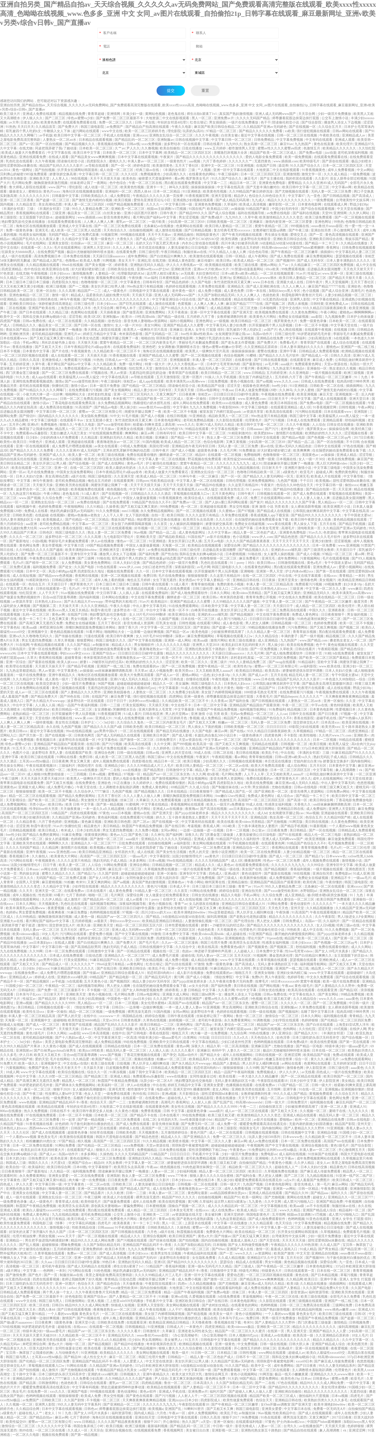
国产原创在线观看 (336, 161)
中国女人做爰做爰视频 (140, 498)
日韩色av (90, 1409)
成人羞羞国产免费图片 (313, 1180)
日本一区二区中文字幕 (211, 705)
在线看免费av (74, 891)
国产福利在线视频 (306, 213)
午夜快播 (136, 278)
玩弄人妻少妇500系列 (264, 1137)
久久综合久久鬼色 (131, 722)
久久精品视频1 (95, 321)
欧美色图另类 (358, 1344)
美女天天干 (127, 260)
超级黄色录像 (207, 450)
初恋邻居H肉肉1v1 (161, 973)
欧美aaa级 (30, 627)
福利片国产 (218, 1391)
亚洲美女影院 (59, 243)
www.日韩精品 (254, 373)
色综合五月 (37, 584)
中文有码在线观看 (319, 139)
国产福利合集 (239, 701)
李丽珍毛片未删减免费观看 (353, 334)
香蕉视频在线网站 (111, 144)
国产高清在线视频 (214, 809)
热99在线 (139, 1093)
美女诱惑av (187, 580)
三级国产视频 (123, 1029)
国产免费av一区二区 (188, 502)
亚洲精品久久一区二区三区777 (94, 843)
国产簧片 (256, 502)
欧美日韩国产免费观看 (334, 899)
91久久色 (23, 377)
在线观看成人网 (336, 204)
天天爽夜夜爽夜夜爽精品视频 (347, 696)
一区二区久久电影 (26, 1435)
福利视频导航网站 (253, 709)
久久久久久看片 (183, 1050)
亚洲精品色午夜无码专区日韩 (194, 446)
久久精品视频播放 (320, 908)
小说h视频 (39, 541)
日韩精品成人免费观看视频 (319, 351)
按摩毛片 (262, 981)
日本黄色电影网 (310, 204)
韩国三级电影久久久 (70, 532)
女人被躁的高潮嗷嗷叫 (187, 524)
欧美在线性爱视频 (324, 1042)
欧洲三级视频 (56, 286)
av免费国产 (115, 127)
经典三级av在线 (148, 170)
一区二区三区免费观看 (124, 1119)
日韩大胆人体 (299, 1344)
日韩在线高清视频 (361, 1167)
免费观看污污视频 (78, 360)
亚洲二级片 (219, 662)
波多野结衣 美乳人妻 (48, 752)
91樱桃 (251, 355)
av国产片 (270, 329)
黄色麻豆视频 (91, 822)
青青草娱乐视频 (305, 632)
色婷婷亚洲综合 (89, 938)
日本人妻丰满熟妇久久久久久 (348, 260)
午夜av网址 (366, 407)
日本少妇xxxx (60, 273)
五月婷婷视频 (82, 921)
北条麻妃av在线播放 (159, 226)
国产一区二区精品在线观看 (301, 1076)
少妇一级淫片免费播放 (334, 114)
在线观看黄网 (124, 481)
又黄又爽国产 (166, 394)
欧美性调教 (230, 239)
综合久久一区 (97, 1072)
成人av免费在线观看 (263, 1141)
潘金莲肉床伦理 (281, 955)
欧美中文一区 (10, 316)
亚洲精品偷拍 (183, 234)
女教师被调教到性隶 (232, 316)
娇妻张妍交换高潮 (63, 174)
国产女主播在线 (272, 178)
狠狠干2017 (231, 1417)
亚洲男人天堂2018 (97, 247)
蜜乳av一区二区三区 (131, 222)
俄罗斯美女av (316, 429)
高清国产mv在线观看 (184, 1003)
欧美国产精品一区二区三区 (112, 1059)
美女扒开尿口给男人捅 (108, 286)
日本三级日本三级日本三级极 (28, 282)
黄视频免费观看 (321, 1093)
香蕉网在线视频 (87, 575)
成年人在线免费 (145, 1201)
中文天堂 (303, 1253)
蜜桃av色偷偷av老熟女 (84, 515)
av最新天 (101, 921)
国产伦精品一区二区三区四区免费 (129, 938)
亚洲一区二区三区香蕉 (17, 200)
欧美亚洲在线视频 (356, 722)
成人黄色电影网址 (192, 532)
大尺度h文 (59, 1163)
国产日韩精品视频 (337, 196)
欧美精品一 (140, 1068)
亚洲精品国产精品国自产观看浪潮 (255, 705)
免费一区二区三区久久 (116, 122)
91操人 (210, 377)
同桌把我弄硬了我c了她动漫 (56, 148)
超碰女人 (319, 1197)
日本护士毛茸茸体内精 (223, 364)
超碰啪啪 (60, 1020)
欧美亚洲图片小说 (337, 506)
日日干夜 (50, 865)
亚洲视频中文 (38, 632)
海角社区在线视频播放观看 (83, 191)
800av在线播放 (11, 1111)
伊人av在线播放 (103, 541)
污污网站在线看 (21, 860)
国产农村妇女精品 (216, 1305)
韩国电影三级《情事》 (50, 1223)
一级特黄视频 (43, 722)
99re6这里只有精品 (111, 964)
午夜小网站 (329, 312)
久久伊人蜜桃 (304, 390)
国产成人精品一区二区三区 (156, 239)
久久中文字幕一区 (356, 1340)
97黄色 (104, 813)
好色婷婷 (62, 1124)
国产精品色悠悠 (286, 537)
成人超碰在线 (236, 934)
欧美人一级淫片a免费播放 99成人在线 (234, 804)
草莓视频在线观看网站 (346, 493)
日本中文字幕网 (151, 152)
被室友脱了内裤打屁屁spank (221, 411)
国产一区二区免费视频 (179, 666)
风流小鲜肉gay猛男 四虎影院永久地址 (76, 571)
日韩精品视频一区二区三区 (72, 580)
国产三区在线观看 (104, 1128)
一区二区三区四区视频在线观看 (25, 355)
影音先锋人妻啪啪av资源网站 (146, 321)
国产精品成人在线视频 (274, 511)
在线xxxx (330, 575)
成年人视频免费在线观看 (111, 761)
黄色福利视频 (108, 817)
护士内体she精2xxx (299, 571)
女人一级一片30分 (129, 325)
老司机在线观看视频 (34, 386)
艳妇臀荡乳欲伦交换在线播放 (23, 222)
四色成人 (216, 873)
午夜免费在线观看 (43, 558)
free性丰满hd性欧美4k (197, 334)
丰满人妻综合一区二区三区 (294, 899)
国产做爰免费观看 (117, 1201)
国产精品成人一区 (315, 355)
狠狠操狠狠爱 (198, 575)
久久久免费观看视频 (166, 800)
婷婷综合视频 (155, 1016)
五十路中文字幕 (24, 1374)
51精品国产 (60, 813)
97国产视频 (262, 1188)
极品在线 (210, 1318)
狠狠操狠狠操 (233, 1068)
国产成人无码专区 (311, 260)
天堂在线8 (43, 718)
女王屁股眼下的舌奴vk (36, 217)
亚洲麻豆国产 (261, 1046)
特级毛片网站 (249, 1270)
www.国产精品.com (314, 640)
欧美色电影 (200, 632)
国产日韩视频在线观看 (269, 701)
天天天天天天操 (294, 1240)
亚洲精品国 (259, 817)
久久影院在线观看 (230, 420)
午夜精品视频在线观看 (48, 645)
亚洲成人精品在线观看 (300, 1115)
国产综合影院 (312, 122)
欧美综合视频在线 (72, 1072)
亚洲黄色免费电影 (273, 183)
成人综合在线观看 (346, 342)
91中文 (115, 416)
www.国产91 (57, 187)
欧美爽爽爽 (302, 450)
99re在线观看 (174, 1158)
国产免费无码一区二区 (198, 1124)
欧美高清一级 (203, 744)
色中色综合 (118, 183)
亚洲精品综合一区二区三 (251, 847)
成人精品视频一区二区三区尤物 (234, 308)
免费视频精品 (147, 1150)
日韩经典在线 (48, 299)
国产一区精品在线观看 (359, 921)
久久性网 (36, 770)
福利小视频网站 (182, 321)
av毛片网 (272, 364)
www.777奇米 (178, 1176)
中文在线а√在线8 (76, 1063)
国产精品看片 (94, 1193)
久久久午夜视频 (207, 135)
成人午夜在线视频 (153, 1309)
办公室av (259, 830)
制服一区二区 (12, 1089)
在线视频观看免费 (221, 498)
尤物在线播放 (282, 787)
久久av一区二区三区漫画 (180, 942)
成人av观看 (134, 899)
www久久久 (185, 424)
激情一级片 (61, 295)
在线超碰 (41, 515)
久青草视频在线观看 (272, 960)
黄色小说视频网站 (249, 1314)
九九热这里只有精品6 (288, 368)
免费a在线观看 (344, 1055)
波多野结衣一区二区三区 (64, 537)
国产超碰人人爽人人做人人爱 (251, 1391)
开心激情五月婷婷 (248, 1348)
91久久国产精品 (219, 468)
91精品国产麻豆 (258, 209)
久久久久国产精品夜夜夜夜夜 (248, 541)
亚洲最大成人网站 (32, 787)
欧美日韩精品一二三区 (157, 1024)
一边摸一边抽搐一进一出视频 (202, 830)
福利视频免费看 (45, 567)
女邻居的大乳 (125, 852)
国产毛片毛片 (149, 942)
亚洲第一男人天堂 (270, 571)
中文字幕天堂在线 (344, 325)
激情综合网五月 (217, 1374)
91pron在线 (275, 938)
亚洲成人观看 (345, 139)
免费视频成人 (267, 1072)
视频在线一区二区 (167, 951)
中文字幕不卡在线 (96, 588)
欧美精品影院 (203, 1098)
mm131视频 (130, 511)
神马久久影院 (179, 187)
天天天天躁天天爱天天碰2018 (43, 778)
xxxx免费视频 (151, 144)
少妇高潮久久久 (175, 174)
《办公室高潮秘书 (185, 1335)
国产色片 (35, 1275)
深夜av (180, 636)
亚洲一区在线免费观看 (45, 649)
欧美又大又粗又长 (48, 1055)
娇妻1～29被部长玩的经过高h (102, 662)
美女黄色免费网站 (98, 563)
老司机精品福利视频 (47, 334)
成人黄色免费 (234, 291)
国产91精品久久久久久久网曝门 (185, 308)
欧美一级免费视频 (298, 157)
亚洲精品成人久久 (117, 1348)
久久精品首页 (46, 127)
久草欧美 (287, 649)
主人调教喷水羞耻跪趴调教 (119, 787)
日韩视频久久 (130, 1374)
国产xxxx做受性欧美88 (82, 381)
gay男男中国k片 (106, 731)
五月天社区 (318, 765)
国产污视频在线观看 (132, 1240)
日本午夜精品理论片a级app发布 (88, 347)
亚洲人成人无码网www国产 (276, 114)
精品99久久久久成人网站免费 (93, 1240)
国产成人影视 (182, 735)
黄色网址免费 (29, 545)
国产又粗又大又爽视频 (232, 744)
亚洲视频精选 (235, 938)
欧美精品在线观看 (141, 588)
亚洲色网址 (323, 222)
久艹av (120, 148)
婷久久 (306, 778)
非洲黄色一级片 (134, 550)
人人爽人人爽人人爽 (99, 222)
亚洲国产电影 (77, 1391)
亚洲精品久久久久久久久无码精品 (166, 839)
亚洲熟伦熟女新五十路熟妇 (205, 649)
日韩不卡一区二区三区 (253, 1357)
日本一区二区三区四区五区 (343, 165)
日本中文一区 (36, 571)
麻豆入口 (222, 588)
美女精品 (348, 1081)
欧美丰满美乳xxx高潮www (186, 381)
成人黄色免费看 (257, 403)
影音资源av (299, 1292)
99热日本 (109, 1262)
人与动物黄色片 (67, 1353)
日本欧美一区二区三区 (96, 148)
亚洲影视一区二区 (226, 1430)
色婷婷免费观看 (50, 506)
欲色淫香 (283, 1037)
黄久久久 (317, 1059)
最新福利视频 (158, 1426)
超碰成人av (296, 1353)
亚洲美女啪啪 (264, 973)
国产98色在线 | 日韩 (75, 696)
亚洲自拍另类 (321, 230)
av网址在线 (49, 869)
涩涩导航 (76, 316)
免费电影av (343, 873)
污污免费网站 (298, 627)
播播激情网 (253, 860)
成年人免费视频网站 (203, 1413)
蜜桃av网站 (268, 265)
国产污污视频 (274, 420)
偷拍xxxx (351, 485)
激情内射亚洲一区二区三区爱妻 (289, 222)
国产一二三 (118, 1102)
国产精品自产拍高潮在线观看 (147, 127)
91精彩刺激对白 (240, 433)
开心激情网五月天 (347, 230)
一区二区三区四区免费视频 (333, 265)
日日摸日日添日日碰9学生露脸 (236, 394)
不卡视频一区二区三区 (104, 990)
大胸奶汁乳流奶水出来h (213, 338)
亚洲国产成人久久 (53, 455)
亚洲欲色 (354, 286)
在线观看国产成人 (81, 1150)
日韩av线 (133, 144)
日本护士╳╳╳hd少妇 (98, 722)
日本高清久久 (203, 1383)
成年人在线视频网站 (328, 778)
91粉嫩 (69, 882)
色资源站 (330, 532)
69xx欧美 (273, 269)
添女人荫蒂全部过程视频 (349, 178)
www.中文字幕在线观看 (238, 960)
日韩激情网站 (75, 1301)
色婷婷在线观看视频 (181, 286)
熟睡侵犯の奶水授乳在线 (152, 403)
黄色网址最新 (198, 1193)
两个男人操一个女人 (105, 619)
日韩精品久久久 (24, 325)
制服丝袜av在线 (195, 252)
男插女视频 (47, 1236)
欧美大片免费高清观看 (137, 675)
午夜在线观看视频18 (41, 765)
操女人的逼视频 (57, 839)
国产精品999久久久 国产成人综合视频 (207, 213)
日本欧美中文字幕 (215, 606)
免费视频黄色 (150, 174)
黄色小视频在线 (242, 381)
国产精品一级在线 (171, 316)
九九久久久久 (358, 1111)
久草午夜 (251, 217)
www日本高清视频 (96, 1033)
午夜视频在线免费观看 (278, 394)
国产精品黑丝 (153, 770)
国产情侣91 (28, 416)
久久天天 (26, 891)
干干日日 (307, 481)
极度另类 (361, 601)
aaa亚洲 (32, 524)
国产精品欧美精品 (172, 537)
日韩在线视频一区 (269, 1055)
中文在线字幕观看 (308, 575)
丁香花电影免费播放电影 (354, 800)
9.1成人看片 (91, 493)
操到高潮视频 (217, 917)
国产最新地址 (253, 364)
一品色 (205, 675)
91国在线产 (196, 209)
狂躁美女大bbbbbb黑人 (18, 252)
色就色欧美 (271, 295)
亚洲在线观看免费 (33, 157)
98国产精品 (248, 1378)
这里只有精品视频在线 (200, 800)
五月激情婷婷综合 (175, 1132)
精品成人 (77, 295)
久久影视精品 (38, 748)
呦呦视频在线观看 (62, 1188)
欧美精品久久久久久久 (340, 148)
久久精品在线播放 (354, 243)
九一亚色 (314, 196)
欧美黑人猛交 (339, 744)
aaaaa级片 (216, 1111)
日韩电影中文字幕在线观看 (149, 291)
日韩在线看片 (213, 144)
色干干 (266, 122)
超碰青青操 (73, 658)
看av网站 (240, 757)
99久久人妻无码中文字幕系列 (206, 658)
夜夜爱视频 (56, 908)
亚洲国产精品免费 (330, 1201)
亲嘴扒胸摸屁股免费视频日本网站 (91, 627)
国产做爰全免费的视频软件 (20, 597)
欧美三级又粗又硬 (278, 999)
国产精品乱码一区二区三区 (135, 139)
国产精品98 (73, 1357)
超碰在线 (188, 955)
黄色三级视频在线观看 (69, 688)
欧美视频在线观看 (219, 265)
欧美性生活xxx (34, 1011)
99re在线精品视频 (79, 731)
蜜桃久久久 (117, 161)
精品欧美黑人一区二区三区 (229, 416)
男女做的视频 (357, 614)
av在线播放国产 (311, 1426)
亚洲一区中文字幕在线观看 (233, 170)
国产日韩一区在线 (88, 325)
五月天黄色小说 (96, 981)
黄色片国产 (199, 1132)
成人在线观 (146, 852)
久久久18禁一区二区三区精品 (160, 468)
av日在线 (189, 278)
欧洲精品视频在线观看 (358, 351)
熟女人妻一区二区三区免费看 (229, 437)
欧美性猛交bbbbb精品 (239, 459)
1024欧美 (229, 826)
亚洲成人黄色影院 (182, 260)
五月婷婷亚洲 (19, 364)
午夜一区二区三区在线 (146, 183)
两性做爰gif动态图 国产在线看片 (173, 558)
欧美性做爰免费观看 (15, 1223)
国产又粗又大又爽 (203, 722)
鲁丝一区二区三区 (250, 1016)
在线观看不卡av (72, 420)
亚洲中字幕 (288, 351)
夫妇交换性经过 (208, 273)
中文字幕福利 (296, 338)
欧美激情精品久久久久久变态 (281, 217)
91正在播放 (122, 783)
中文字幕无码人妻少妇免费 (226, 325)
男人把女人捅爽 (257, 623)
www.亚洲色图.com (252, 398)
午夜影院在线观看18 (272, 1081)
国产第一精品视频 (110, 804)
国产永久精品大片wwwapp (84, 601)
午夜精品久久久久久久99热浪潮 (295, 1245)
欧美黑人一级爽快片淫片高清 (145, 329)
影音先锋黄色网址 (117, 217)
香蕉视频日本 (46, 740)
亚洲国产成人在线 (240, 1249)
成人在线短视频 (24, 575)
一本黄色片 (195, 1327)
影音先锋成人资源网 (139, 623)
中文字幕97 (297, 196)
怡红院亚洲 (28, 593)
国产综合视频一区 (82, 463)
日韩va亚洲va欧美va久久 (293, 757)
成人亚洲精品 (268, 640)
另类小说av (38, 804)
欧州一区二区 (305, 1119)
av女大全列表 (199, 986)
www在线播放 (177, 1076)
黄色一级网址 (22, 170)
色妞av (187, 951)
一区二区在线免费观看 (88, 1176)
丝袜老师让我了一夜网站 (89, 183)
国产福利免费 (149, 554)
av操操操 (237, 209)
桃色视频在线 (117, 489)
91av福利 (150, 278)
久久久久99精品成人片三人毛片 (151, 765)
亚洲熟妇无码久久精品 (147, 265)
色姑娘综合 (27, 299)
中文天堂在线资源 (359, 778)
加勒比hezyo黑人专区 (285, 291)
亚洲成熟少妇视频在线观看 (193, 200)
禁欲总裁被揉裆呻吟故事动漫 (123, 1387)
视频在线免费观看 (121, 571)
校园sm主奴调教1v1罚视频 (167, 209)
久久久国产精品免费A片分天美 (326, 1288)
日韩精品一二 (178, 1357)
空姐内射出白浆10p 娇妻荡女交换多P (321, 761)
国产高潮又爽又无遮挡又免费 (41, 623)
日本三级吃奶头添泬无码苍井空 (316, 1037)
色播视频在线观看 (240, 1085)
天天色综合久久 (115, 230)
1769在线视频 (10, 1327)
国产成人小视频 (153, 416)
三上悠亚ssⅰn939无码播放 (125, 1301)
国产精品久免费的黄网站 (77, 796)
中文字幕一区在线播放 (231, 1223)
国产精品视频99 (273, 1068)
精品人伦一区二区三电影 (323, 834)
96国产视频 (106, 683)
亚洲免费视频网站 (262, 481)
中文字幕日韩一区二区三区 (232, 139)
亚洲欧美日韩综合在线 (290, 239)
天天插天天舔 (142, 295)
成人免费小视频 (210, 291)
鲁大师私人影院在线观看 (28, 187)
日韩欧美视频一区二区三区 (227, 222)
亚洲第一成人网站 (178, 640)
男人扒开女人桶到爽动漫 (255, 912)
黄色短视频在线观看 (343, 645)
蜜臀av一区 (201, 1227)
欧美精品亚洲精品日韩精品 (162, 921)
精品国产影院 (345, 1124)
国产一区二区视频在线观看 (355, 217)
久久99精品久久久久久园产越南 (129, 1378)
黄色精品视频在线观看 (350, 519)
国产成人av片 (110, 498)
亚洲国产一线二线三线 (358, 347)
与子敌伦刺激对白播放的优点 (92, 1124)
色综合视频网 (234, 355)
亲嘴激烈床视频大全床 (231, 152)
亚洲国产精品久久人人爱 (328, 1331)
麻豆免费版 (366, 809)
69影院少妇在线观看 (304, 727)
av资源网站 (263, 1253)
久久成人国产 (330, 1245)
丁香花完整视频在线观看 (90, 679)
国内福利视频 (89, 597)
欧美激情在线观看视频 (206, 256)
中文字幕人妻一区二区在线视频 (162, 459)
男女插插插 (218, 122)
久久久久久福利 (90, 1288)
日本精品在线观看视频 (96, 139)
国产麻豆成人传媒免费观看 (320, 1171)
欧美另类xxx (184, 670)
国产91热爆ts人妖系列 (355, 718)
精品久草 (213, 1046)
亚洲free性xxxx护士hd (153, 269)
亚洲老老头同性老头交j (195, 1331)
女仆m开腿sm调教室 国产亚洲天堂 (286, 1404)
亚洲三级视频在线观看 (305, 1301)
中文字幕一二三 (216, 183)
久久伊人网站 (359, 213)
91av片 (301, 273)
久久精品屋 (90, 437)
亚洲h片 (33, 424)
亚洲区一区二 (55, 770)
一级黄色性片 (177, 161)
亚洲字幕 (290, 1089)
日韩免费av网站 (338, 791)
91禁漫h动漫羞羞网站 (247, 269)
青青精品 (346, 575)
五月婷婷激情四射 (67, 1249)
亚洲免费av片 (224, 118)
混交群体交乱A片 (306, 722)
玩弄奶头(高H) (193, 131)
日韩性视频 (347, 407)
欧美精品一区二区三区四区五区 (188, 152)
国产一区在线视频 (323, 830)
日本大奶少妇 (16, 1158)
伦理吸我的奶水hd (131, 273)
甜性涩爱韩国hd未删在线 (19, 165)
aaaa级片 (287, 364)
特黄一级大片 (155, 364)
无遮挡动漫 (102, 1029)
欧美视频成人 (53, 519)
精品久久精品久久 (327, 1340)
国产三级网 (86, 558)
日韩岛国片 (18, 649)
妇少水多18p (353, 584)
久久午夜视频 (45, 161)
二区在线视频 (16, 308)
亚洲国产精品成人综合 (320, 1210)
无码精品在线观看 (265, 744)
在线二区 (149, 1119)
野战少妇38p (359, 204)
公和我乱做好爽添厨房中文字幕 (317, 511)
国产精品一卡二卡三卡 (322, 243)
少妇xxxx (42, 968)
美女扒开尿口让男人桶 (50, 463)
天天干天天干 (248, 1098)
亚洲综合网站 (140, 865)
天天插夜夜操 (110, 312)
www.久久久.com (286, 381)
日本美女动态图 (88, 338)
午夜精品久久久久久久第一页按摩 (158, 196)
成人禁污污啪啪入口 (232, 619)
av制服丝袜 (101, 645)
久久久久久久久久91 (34, 196)
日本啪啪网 (268, 308)
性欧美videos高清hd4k (208, 934)
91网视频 (109, 260)
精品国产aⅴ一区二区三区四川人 (121, 917)
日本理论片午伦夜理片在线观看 (302, 688)
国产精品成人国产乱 (48, 260)
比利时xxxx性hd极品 (144, 701)
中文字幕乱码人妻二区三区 (355, 252)
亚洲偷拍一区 (317, 368)
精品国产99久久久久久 (179, 1197)
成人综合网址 (195, 468)
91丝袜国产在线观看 (323, 1154)
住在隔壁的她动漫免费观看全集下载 (339, 450)
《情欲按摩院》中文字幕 (231, 977)
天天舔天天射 (93, 1068)
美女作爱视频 (52, 545)
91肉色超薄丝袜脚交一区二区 (319, 619)
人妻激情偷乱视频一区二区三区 (209, 921)
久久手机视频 (226, 377)
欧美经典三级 (361, 429)
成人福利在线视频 (293, 1154)
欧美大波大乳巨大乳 (187, 1374)
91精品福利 (307, 662)
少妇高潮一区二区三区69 (187, 222)
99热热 (339, 222)
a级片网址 (14, 1270)
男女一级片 (73, 649)
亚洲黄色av (8, 787)
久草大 (32, 658)
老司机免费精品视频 (198, 420)
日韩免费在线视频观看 (359, 247)
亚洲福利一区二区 (119, 191)
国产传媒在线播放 (69, 636)
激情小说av (79, 386)
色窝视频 (185, 304)
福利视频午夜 (26, 506)
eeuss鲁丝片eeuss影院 (327, 226)
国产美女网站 (328, 994)
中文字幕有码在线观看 (68, 748)
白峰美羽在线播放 (205, 610)
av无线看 (187, 273)
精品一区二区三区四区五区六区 (140, 925)
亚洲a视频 (169, 1093)
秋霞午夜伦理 (101, 610)
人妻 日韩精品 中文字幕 (198, 990)
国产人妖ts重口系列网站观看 (226, 502)
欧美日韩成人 (48, 830)
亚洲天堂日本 (359, 398)
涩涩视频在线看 (356, 433)
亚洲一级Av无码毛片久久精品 (210, 1266)
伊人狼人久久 (33, 118)
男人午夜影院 (275, 977)
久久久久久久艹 (241, 161)
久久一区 (143, 571)
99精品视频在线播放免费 (267, 627)
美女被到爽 (213, 1214)
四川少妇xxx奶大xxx (156, 912)
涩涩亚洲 (172, 662)
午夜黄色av (238, 1150)
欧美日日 (20, 442)
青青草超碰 (96, 114)
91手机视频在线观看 (244, 843)
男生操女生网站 (12, 765)
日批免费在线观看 (132, 843)
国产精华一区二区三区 (42, 563)
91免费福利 (277, 709)
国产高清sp (204, 1024)
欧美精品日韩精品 (250, 670)
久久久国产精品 (79, 645)
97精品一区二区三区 (221, 131)
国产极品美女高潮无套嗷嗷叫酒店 (327, 683)
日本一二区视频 (325, 740)
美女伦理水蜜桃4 (154, 1003)
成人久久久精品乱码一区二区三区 (233, 1206)
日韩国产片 (79, 1128)
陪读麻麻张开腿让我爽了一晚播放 (57, 329)
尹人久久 (133, 148)
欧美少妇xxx (9, 1150)
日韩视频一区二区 (294, 744)
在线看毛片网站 (139, 809)
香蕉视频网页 (173, 1430)
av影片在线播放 (219, 537)
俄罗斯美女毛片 (198, 178)
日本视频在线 (286, 459)
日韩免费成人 (293, 921)
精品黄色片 (92, 826)
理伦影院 (174, 131)
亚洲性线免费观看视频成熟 (33, 381)
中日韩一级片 (359, 1003)
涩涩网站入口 (148, 308)
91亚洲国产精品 (261, 934)
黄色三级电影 (59, 489)
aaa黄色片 (212, 856)
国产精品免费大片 (45, 696)
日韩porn (142, 481)
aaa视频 (195, 161)
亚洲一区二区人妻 (334, 1106)
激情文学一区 (312, 174)
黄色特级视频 (340, 705)
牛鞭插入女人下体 (57, 131)
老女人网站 (221, 1089)
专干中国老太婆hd (358, 515)
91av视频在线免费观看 (78, 593)
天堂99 (327, 213)
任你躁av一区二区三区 (88, 243)
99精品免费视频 (353, 994)
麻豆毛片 (251, 178)
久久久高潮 (67, 291)
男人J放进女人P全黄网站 (356, 917)
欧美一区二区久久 (195, 662)
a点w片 (289, 1180)
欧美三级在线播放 (243, 640)
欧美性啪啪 (308, 735)
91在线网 (22, 645)
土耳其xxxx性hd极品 (34, 761)
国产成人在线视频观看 (330, 398)
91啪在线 (255, 554)
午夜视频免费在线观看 (333, 692)
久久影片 (321, 178)
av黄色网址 (135, 964)
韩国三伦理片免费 (214, 942)
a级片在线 (79, 476)
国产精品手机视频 (352, 524)
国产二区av (142, 822)
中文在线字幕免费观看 (148, 597)
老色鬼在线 (176, 114)
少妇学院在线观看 (86, 886)
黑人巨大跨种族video (332, 463)
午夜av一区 (165, 1249)
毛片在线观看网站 (68, 247)
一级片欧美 (157, 222)
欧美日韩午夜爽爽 (120, 636)
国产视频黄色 (258, 947)
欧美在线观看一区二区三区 (32, 468)
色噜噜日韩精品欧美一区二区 (259, 472)
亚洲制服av (165, 139)
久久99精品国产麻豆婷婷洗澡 (251, 191)
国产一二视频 (79, 286)
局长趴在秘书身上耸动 (58, 342)
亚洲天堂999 (182, 1089)
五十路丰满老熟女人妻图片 (189, 817)
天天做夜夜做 (70, 809)
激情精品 (341, 1322)
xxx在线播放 (132, 770)
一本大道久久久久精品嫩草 (258, 1076)
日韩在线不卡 (60, 1111)
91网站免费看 (278, 904)
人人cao (281, 714)
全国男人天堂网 (94, 869)
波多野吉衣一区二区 (31, 489)
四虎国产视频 (10, 321)
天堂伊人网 (160, 679)
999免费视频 (169, 506)
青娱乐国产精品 (357, 239)
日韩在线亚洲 (153, 714)
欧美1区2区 (92, 316)
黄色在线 (302, 1275)
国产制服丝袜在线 (226, 787)
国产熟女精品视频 (150, 960)
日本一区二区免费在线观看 (65, 951)
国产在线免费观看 (116, 502)
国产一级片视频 (312, 636)
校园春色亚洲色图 (256, 386)
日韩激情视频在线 (292, 563)
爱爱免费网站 (269, 1378)
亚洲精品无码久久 (317, 593)
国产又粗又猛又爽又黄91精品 (52, 338)
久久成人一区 (77, 1430)
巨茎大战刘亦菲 (167, 878)
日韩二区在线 (223, 752)
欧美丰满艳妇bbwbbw (81, 550)
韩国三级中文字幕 (303, 416)
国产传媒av (91, 973)
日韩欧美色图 (23, 515)
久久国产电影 (201, 282)
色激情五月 (312, 148)
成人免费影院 (120, 196)
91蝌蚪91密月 (194, 1409)
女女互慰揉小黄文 (99, 420)
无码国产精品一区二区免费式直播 (74, 234)
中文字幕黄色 (130, 282)
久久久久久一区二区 (296, 1003)
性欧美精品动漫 (162, 481)
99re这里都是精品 (221, 912)
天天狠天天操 (88, 342)
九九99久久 (234, 144)
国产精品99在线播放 (211, 485)
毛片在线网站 (36, 243)
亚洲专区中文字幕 (84, 554)
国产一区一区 (121, 165)
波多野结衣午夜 (203, 1011)
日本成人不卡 (180, 886)
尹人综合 (161, 1378)
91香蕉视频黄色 (314, 170)
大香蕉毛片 (264, 696)
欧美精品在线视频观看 (205, 545)
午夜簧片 (167, 157)
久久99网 (36, 951)
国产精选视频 (197, 1314)
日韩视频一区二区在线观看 (198, 1184)
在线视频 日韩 (345, 329)
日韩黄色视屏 (131, 1020)
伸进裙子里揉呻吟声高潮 (213, 951)
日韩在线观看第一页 (51, 588)
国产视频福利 (289, 1011)
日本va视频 (97, 774)
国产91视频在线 (89, 1318)
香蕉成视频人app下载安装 (270, 515)
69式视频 (341, 1029)
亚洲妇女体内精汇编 (292, 973)
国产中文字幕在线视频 (145, 640)
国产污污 (272, 429)
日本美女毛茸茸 (267, 528)
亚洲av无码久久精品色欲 (294, 446)
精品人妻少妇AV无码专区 (153, 390)
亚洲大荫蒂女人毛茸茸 (155, 709)
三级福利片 (67, 765)
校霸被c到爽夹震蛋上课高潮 (154, 424)
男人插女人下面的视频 (205, 727)
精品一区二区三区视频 (86, 1011)
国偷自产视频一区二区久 (187, 1206)
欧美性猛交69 (16, 1422)
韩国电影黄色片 (208, 234)
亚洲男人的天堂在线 (177, 752)
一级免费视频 (360, 174)
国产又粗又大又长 (49, 347)
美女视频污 (328, 580)
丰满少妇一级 (133, 114)
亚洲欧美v (362, 735)
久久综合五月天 (330, 127)
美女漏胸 (182, 683)
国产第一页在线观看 (331, 571)
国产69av (218, 1249)
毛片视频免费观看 (342, 843)
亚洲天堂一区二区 (49, 891)
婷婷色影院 (142, 165)
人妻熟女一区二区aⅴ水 (60, 139)
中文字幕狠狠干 (100, 1167)
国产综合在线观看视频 (318, 209)
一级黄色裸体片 (251, 735)
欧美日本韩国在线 (284, 403)
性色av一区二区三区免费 (282, 860)
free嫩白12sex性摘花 (230, 796)
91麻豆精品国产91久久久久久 (353, 752)
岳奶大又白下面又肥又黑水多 (158, 243)
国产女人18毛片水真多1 (107, 878)
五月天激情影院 (168, 377)
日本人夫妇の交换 (30, 476)
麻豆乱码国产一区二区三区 (356, 1102)
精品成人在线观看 (250, 1262)
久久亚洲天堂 (124, 476)
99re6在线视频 (73, 265)
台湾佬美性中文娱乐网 (353, 200)
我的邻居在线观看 (299, 178)
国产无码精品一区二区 (162, 334)
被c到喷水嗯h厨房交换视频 (327, 895)
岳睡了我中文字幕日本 (318, 1011)
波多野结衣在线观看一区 (77, 740)
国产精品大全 (210, 1055)
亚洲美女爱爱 (241, 1059)
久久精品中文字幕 (75, 239)
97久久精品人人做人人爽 (228, 252)
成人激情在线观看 (162, 304)
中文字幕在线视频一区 (228, 429)
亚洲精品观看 (333, 420)
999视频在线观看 (133, 234)
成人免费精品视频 (108, 1042)
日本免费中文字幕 (176, 934)
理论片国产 (256, 938)
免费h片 (257, 977)
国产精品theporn (286, 696)
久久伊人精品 (52, 899)
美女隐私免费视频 (95, 416)
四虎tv (183, 1283)
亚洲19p (225, 278)
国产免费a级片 (212, 217)
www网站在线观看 (272, 1353)
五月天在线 (328, 524)
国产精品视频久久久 (80, 144)
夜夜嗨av (191, 809)
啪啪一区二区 (246, 688)
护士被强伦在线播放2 (162, 463)
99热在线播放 (259, 1033)
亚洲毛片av (73, 334)
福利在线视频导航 (251, 213)
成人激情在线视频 (169, 230)
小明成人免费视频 (134, 446)
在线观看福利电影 (229, 1288)
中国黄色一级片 (222, 247)
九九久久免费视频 (203, 407)
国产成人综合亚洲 (335, 291)
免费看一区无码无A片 (330, 1409)
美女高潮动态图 (50, 204)
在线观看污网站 (209, 623)
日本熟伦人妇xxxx (274, 588)
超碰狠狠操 (50, 1245)
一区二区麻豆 (208, 476)
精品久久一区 (163, 683)
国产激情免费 (16, 1275)
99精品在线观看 (197, 429)
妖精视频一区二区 (183, 1020)
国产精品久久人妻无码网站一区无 (268, 476)
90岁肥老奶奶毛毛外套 (314, 334)
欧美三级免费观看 (319, 217)
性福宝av (314, 273)
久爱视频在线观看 (203, 1296)
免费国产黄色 (38, 1068)
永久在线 (52, 727)
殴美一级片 (181, 1353)
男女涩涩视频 (189, 217)
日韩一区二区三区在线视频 (297, 135)
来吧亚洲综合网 (51, 627)
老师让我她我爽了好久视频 (82, 1279)
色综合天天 (99, 1102)
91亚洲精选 (198, 416)
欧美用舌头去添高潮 (198, 519)
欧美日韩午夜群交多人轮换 (311, 519)
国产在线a (238, 731)
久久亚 (351, 701)
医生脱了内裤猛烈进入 (256, 377)
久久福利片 (332, 921)
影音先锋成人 (304, 1184)
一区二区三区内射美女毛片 (156, 342)
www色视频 (28, 1102)
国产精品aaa (320, 1193)
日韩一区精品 (236, 256)
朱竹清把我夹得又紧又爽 (233, 282)
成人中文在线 (366, 265)
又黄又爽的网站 (99, 882)
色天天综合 (284, 1223)
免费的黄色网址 (347, 472)
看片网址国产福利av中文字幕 (155, 217)
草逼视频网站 (253, 1296)
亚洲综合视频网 (155, 1236)
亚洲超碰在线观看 (81, 442)
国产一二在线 (110, 770)
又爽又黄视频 (236, 442)
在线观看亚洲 (300, 360)
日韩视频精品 (135, 1327)
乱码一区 (76, 1340)
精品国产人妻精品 (237, 718)
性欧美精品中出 (284, 1413)
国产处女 (66, 567)
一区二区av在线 (237, 765)
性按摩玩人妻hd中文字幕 (64, 1093)
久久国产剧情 (108, 873)
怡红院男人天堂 (141, 368)
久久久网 (239, 675)
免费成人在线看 (36, 511)
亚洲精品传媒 (327, 1132)
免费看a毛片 (289, 342)
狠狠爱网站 (85, 640)
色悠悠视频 (365, 783)
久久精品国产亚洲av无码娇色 (265, 127)
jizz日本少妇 (142, 999)
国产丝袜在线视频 (163, 1240)
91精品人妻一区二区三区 (154, 891)
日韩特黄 (317, 304)
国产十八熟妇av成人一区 (74, 1037)
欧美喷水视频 (179, 1141)
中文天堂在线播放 (351, 209)
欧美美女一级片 (221, 1314)
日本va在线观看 (142, 1180)
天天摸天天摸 (335, 1426)
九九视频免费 (335, 316)
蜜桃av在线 (142, 813)
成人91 (257, 463)
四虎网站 (175, 696)
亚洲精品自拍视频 (325, 1253)
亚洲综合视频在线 (315, 1145)
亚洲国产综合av (104, 653)
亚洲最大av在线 (51, 459)
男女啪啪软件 (144, 645)
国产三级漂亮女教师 (319, 550)
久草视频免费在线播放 (161, 869)
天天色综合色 (207, 278)
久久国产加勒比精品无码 (216, 295)
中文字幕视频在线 (274, 1206)
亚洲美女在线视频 (130, 429)
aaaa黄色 (352, 999)
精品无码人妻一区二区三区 (219, 368)
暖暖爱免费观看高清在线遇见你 (264, 1124)
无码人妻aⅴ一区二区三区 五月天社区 (50, 929)
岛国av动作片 (263, 334)
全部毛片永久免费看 (345, 1296)
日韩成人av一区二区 (120, 360)
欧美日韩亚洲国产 (189, 999)
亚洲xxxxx (140, 135)
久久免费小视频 (147, 830)
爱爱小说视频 (70, 869)
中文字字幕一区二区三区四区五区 (166, 627)
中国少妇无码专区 (286, 209)
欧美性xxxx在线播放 (227, 403)
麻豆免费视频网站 (320, 256)
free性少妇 (280, 386)
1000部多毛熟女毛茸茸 (261, 692)
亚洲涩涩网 (293, 1055)
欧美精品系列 (199, 1059)
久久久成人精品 (336, 174)
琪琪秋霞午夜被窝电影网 (175, 338)
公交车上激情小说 (335, 118)
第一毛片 (323, 1184)
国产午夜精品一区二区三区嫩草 (295, 252)
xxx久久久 (58, 1391)
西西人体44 (143, 191)
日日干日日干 (117, 701)
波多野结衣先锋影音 (256, 239)
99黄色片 (36, 442)
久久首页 (161, 524)
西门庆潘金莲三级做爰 (23, 373)
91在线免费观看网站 (184, 606)
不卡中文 (7, 433)
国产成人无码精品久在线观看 (119, 735)
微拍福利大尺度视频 (314, 1396)
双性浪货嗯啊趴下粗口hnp (208, 1150)
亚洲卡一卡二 (156, 187)
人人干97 (175, 1309)
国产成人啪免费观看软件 (190, 593)
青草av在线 (167, 1219)
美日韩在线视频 (248, 752)
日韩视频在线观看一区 (274, 493)
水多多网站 (138, 860)
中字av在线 (320, 705)
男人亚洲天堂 (297, 1331)
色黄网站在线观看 (190, 226)
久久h (48, 247)
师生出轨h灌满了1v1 (202, 114)
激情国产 (68, 1318)
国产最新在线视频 (42, 662)
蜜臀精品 (294, 183)
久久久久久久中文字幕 (54, 1426)
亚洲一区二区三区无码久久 (134, 394)
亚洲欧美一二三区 (156, 1214)
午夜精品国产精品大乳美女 (117, 1370)
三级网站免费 (342, 1305)
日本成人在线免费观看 (304, 420)
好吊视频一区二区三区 (151, 528)
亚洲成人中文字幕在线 (76, 226)
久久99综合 (316, 865)
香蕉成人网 (212, 826)
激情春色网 (309, 580)
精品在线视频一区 (248, 299)
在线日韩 (93, 744)
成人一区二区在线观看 (65, 321)
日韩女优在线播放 (341, 424)
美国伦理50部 (159, 446)
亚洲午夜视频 (36, 852)
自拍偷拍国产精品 (253, 1163)
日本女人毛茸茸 (123, 1150)
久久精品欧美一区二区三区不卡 (117, 351)
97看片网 (248, 368)
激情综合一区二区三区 (282, 1016)
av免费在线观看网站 (162, 550)
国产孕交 (169, 1055)
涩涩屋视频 (343, 541)
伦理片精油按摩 (24, 1236)
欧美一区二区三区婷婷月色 (145, 131)
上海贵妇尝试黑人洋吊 (74, 308)
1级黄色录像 (63, 1322)
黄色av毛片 (135, 463)
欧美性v (6, 442)
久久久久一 (155, 204)
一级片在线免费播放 (243, 122)
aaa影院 (317, 316)
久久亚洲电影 (299, 373)
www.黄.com (84, 718)
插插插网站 (355, 386)
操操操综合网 (339, 429)
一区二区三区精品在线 (82, 498)
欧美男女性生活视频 (166, 1253)
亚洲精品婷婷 (23, 1378)
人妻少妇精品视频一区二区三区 (348, 295)
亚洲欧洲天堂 (109, 550)
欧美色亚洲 (59, 1158)
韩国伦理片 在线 (90, 765)
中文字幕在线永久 (303, 994)
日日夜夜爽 (187, 394)
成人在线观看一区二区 (68, 355)
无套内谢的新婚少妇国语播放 (311, 1124)
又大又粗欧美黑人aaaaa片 (215, 670)
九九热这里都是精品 (21, 670)
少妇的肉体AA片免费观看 (59, 437)
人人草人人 (61, 178)
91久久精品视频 (155, 1141)
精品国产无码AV (145, 1258)
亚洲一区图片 (192, 377)
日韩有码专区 (153, 282)
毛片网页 (118, 895)
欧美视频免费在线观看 (272, 312)
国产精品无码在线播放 (173, 731)
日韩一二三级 (110, 705)
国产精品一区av (178, 632)
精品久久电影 (231, 895)
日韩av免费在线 (35, 321)
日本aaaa (32, 869)
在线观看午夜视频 (318, 329)
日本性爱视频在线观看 (182, 925)
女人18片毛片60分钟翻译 (148, 614)
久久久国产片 (163, 999)
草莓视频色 (45, 278)
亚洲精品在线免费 (270, 338)
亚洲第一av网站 (285, 1188)
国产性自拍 (169, 554)
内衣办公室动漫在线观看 (201, 243)
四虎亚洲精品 (12, 269)
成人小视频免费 (161, 670)
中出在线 (285, 575)
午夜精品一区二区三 (60, 986)
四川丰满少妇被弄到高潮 (240, 243)
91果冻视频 (118, 1072)
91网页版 (296, 822)
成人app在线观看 (45, 377)
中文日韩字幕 (107, 593)
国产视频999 (286, 260)
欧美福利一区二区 (111, 1085)
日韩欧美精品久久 (95, 196)
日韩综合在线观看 (94, 1383)
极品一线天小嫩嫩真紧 (292, 1374)
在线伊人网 (358, 1029)
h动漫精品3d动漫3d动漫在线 (281, 243)
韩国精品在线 (132, 1016)
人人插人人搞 (45, 705)
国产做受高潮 (133, 312)
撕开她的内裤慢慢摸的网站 (295, 934)
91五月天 (19, 748)
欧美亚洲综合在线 (56, 269)
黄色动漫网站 (80, 1158)
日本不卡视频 (10, 351)
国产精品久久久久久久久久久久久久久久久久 (210, 157)
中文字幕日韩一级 (179, 204)
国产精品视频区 (242, 614)
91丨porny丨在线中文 (161, 899)
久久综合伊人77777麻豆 (92, 791)
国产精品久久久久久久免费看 (261, 131)
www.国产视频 (30, 498)
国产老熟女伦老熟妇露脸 (248, 917)
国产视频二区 (275, 304)
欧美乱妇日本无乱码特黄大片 (244, 645)
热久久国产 (191, 1422)
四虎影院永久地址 (66, 282)
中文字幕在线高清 (231, 187)
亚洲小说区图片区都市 (141, 213)
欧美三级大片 (10, 114)
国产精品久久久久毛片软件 (279, 355)
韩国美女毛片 (249, 1128)
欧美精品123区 (218, 209)
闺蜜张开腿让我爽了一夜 (121, 338)
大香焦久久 (125, 239)
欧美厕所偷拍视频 (254, 878)
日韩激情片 (152, 1331)
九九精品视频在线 (247, 468)
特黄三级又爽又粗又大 (337, 787)
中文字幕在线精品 (326, 299)
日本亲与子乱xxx (29, 994)
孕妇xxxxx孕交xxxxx (75, 653)
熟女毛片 (19, 1391)
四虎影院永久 (97, 161)
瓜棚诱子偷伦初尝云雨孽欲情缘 (97, 1098)
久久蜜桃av (227, 511)
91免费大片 (8, 1063)
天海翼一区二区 (174, 545)
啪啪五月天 (244, 973)
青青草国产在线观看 (315, 342)
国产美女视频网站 (118, 390)
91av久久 (315, 532)
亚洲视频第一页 (347, 394)
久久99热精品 (26, 917)
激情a (59, 381)
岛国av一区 (313, 921)
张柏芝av (130, 381)
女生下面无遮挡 (165, 580)
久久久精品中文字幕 (28, 679)
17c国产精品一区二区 (293, 1085)
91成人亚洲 (361, 873)
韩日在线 (7, 550)
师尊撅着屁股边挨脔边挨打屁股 (296, 118)
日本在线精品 (177, 791)
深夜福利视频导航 (133, 904)
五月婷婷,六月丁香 (201, 316)
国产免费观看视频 (227, 1370)
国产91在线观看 (290, 834)
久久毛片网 (229, 450)
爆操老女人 (18, 191)
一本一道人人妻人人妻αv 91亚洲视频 (193, 1007)
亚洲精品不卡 (341, 878)
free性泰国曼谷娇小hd (196, 1119)
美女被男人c (173, 1340)
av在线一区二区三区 (152, 360)
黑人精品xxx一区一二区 (336, 502)
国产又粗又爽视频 (324, 627)
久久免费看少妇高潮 (184, 692)
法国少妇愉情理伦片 (187, 856)
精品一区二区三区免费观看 (141, 1292)
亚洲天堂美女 (288, 580)
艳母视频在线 (62, 718)
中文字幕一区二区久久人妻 (326, 588)
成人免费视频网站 (14, 804)
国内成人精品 (144, 1413)
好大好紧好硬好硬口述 (88, 269)
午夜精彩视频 (328, 649)
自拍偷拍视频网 (141, 230)
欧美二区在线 (39, 1305)
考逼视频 (194, 826)
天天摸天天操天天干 (50, 666)
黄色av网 (59, 614)
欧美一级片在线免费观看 (342, 981)
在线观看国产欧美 (79, 752)
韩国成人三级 (16, 1163)
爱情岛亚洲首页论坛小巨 (152, 200)
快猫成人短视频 (12, 1024)
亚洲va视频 (24, 1003)
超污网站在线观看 (86, 131)
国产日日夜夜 (328, 714)
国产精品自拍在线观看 (300, 1430)
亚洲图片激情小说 (298, 468)
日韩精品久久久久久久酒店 (151, 493)
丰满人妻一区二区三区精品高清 (270, 584)
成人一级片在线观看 (17, 256)
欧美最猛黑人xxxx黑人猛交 (79, 377)
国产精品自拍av (41, 1417)
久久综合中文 (185, 947)
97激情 (199, 964)
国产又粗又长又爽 (203, 908)
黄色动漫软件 (252, 873)
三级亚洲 (59, 213)
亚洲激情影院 (360, 1188)
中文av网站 (365, 170)
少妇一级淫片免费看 (183, 563)
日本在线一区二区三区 (198, 619)
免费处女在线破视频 (294, 316)
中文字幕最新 (169, 688)
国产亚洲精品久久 (197, 1137)
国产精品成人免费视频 (110, 368)
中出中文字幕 (301, 398)
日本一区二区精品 (167, 191)
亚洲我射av (24, 1050)
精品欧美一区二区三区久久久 (251, 1167)
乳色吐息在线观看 (20, 161)
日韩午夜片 (169, 213)
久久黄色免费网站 (305, 312)
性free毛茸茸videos (299, 951)
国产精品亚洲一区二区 (358, 1249)
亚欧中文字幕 (327, 662)
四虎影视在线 (142, 761)
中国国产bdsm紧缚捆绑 (307, 247)
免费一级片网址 (131, 364)
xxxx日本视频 (121, 813)
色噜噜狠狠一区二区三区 (100, 282)
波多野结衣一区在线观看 (183, 144)
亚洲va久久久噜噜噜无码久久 (31, 636)
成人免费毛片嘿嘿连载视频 (72, 446)
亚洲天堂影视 (221, 196)
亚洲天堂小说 (85, 1322)
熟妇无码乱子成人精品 (330, 757)
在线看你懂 (244, 360)
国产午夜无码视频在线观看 (242, 234)
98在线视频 (79, 178)
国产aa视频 (264, 381)
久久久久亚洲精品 (95, 606)
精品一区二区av (273, 1098)
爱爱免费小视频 (101, 934)
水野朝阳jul (309, 891)
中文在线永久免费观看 (295, 597)
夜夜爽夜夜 (57, 912)
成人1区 (305, 407)
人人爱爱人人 (133, 1361)
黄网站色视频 (155, 114)
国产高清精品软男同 (86, 947)
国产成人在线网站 (111, 463)
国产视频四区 (120, 981)
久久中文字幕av (220, 532)
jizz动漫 (330, 152)
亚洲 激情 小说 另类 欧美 (270, 506)
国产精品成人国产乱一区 (234, 791)
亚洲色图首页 (355, 869)
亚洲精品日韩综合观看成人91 (244, 904)
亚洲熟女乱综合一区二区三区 (171, 135)
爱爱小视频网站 (351, 567)
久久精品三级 (59, 312)
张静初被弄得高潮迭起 (55, 304)
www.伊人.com (262, 537)
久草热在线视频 (155, 1020)
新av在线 (267, 446)
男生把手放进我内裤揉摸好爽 (47, 1240)
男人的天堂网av (177, 714)
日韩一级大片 (322, 1085)
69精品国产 (179, 787)
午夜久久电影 (182, 127)
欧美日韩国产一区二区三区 (344, 1076)
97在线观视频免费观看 (106, 433)
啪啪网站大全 (75, 394)
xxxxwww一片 (110, 1016)
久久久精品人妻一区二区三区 (269, 632)
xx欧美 (290, 131)
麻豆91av (286, 144)
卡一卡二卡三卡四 (146, 1223)
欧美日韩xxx (266, 563)
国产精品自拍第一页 (321, 489)
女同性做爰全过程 (140, 878)
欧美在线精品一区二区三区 (335, 597)
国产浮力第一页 (31, 735)
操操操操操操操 (203, 187)
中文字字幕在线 (59, 152)
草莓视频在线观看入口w (191, 493)
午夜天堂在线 (87, 787)
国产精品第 (28, 1383)
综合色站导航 (259, 252)
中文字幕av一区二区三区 (91, 524)
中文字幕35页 (74, 545)
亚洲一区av (17, 472)
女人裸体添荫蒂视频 (306, 506)
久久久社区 (130, 174)
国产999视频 (182, 744)
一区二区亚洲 (366, 774)
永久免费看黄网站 (238, 1020)
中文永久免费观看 (320, 977)
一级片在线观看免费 (195, 869)
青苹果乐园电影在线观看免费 (22, 783)
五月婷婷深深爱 (345, 1063)
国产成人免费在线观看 (287, 256)
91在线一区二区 (311, 1089)
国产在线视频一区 (303, 127)
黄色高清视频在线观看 (342, 234)
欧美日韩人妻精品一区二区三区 (229, 226)
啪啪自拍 (147, 338)
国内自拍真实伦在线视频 (19, 459)
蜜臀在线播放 (267, 351)
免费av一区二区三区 (82, 1253)
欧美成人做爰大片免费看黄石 (23, 152)
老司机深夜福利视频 (353, 152)
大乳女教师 (114, 1163)
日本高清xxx (331, 722)
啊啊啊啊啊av (364, 312)
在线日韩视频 (177, 416)
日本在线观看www (14, 338)
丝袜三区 (127, 800)
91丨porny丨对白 (258, 489)
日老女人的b (29, 122)
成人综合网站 (297, 765)
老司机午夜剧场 (210, 1020)
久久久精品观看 (261, 1223)
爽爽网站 (132, 433)
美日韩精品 (112, 826)
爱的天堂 (6, 692)
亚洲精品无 (236, 286)
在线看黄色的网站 (203, 174)
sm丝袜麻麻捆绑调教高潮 (113, 670)
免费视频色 (49, 424)
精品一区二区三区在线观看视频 (109, 528)
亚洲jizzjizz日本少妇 (183, 1400)
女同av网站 (169, 830)
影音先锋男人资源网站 (227, 778)
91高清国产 (84, 407)
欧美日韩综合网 (322, 800)
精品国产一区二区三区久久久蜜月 (240, 1331)
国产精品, (153, 917)
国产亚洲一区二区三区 (351, 938)
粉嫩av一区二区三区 (233, 722)
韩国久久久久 (38, 1163)
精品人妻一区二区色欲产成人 (255, 532)
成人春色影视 (233, 623)
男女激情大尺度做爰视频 (100, 800)
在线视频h (58, 515)
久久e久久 (241, 1037)
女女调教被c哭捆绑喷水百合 (179, 347)
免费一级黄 (266, 459)
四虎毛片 (105, 1223)
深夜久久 (191, 834)
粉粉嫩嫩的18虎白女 (41, 1141)
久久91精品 (95, 506)
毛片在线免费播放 (41, 472)
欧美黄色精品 (19, 1219)
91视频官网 (110, 234)
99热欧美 (294, 929)
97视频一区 (349, 714)
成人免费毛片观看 (166, 955)
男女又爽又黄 (80, 761)
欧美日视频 (123, 200)
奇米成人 (68, 830)
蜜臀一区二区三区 (265, 1003)
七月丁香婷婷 (76, 895)
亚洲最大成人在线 (290, 282)
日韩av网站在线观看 (347, 131)
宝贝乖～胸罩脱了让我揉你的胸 (30, 429)
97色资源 (7, 273)
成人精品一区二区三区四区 (316, 606)
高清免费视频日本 (48, 256)
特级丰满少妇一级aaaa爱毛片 (160, 1037)
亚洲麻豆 (256, 222)
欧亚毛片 (307, 472)
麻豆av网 (148, 433)
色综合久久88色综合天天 (268, 196)
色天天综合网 (103, 308)
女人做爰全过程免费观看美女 (168, 895)
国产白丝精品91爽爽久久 (169, 256)
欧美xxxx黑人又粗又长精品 (69, 610)
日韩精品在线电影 (118, 1046)
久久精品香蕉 (26, 822)
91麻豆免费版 (72, 834)
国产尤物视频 (277, 822)
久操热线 (106, 1154)
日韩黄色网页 (84, 735)
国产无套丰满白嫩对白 (263, 187)
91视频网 (260, 955)
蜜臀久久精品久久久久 (59, 873)
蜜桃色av (346, 312)
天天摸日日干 (346, 550)
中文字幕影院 (160, 856)
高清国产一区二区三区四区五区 (262, 800)
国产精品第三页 (96, 1076)
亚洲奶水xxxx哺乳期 (286, 550)
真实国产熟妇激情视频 (236, 114)
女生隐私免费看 (204, 1258)
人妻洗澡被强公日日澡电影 (188, 247)
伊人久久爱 (25, 1184)
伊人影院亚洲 (316, 1068)
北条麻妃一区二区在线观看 (325, 886)
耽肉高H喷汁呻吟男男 (353, 381)
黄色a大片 (205, 1236)
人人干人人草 (113, 515)
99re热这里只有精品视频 (145, 286)
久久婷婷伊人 (143, 783)
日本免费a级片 (297, 1042)
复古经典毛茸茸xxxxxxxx (233, 230)
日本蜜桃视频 (169, 278)
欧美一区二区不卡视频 (181, 411)
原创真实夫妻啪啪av (106, 1206)
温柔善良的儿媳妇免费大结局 (108, 295)
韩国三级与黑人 (51, 1301)
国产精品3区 (349, 990)
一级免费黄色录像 (14, 1201)
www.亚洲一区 (333, 273)
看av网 (179, 178)
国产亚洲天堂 (243, 312)
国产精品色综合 (352, 649)
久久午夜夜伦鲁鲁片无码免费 (231, 981)
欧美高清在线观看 (280, 411)
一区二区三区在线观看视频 (122, 1314)
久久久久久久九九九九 (233, 463)
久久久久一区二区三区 (26, 537)
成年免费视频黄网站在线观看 (319, 1158)
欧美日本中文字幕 (87, 152)
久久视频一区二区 (314, 1111)
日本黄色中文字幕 (36, 351)
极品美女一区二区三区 (84, 213)
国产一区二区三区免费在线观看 (118, 226)
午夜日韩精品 (171, 252)
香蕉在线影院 (72, 528)
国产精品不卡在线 (144, 1115)
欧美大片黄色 (224, 688)
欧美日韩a (224, 260)
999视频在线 (300, 226)
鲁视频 (194, 718)
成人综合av (285, 796)
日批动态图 (94, 955)
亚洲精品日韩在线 (246, 580)
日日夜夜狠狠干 (333, 614)
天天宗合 (96, 1430)
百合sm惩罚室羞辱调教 (60, 597)
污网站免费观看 (64, 938)
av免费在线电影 (279, 213)
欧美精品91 (160, 601)
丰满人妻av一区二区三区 (146, 161)
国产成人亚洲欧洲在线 (263, 286)
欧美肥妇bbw (264, 433)
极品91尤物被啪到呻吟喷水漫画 (91, 252)
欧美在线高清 (208, 947)
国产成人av (48, 1154)
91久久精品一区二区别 (17, 278)
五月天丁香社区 (187, 165)
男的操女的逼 (29, 873)
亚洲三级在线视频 (360, 273)
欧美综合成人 (195, 498)
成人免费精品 (211, 718)
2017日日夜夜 (363, 437)
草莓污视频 (349, 1275)
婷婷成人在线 (45, 977)
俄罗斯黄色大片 (286, 321)
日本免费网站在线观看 (33, 688)
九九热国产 (303, 144)
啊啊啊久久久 (59, 843)
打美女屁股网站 (135, 705)
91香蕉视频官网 (197, 196)
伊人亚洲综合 (282, 1033)
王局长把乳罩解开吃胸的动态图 (127, 450)
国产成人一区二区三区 (286, 856)
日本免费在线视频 (77, 256)
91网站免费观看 (116, 865)
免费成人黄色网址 (306, 614)
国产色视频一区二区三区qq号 (329, 437)
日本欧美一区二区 (343, 321)
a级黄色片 (291, 472)
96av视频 (141, 532)
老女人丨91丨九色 (58, 1413)
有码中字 (218, 1050)
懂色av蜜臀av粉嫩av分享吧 (222, 347)
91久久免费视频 (108, 511)
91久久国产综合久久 (305, 165)
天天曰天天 (25, 127)
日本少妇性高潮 (88, 830)
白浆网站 (190, 1037)
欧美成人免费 (90, 260)
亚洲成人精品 (347, 455)
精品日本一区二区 (243, 183)
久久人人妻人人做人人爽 (312, 498)
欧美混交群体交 (48, 683)
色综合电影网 (213, 442)
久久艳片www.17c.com (335, 735)
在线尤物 (26, 148)
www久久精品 (290, 1210)
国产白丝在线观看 (179, 964)
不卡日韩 (352, 442)
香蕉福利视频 (300, 869)
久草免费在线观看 (212, 286)
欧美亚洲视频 (359, 308)
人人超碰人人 (244, 951)
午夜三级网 (10, 778)
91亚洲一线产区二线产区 (355, 1176)
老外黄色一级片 (184, 291)
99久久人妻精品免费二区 (91, 209)
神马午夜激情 (43, 481)
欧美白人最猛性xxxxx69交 (42, 1210)
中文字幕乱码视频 (82, 1223)
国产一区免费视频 (264, 649)
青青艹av (245, 886)
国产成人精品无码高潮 (233, 200)
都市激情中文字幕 (141, 1089)
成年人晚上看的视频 (109, 580)
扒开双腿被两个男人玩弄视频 (271, 325)
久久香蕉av (219, 701)
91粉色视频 (103, 1270)
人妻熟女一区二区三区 (150, 692)
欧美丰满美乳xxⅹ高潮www (26, 908)
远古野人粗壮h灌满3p (163, 273)
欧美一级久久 (28, 1063)
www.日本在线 (264, 282)
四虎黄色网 (273, 735)
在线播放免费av (26, 973)
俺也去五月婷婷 (248, 247)
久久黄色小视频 (55, 1046)
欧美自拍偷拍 (170, 148)
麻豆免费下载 (121, 696)
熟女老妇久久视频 (343, 368)
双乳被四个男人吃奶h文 (24, 131)
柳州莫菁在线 (215, 882)
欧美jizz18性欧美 (92, 1050)
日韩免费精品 (264, 139)
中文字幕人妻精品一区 (214, 580)
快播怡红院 (61, 386)
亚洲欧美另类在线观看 (72, 485)
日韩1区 (178, 748)
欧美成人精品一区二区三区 (254, 260)
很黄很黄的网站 (96, 834)
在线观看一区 (31, 247)
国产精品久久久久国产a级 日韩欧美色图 (113, 727)
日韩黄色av (321, 1378)
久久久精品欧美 (105, 364)
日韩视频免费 (359, 1322)
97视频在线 (100, 373)
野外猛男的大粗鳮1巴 (121, 601)
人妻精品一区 (105, 273)
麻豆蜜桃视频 (52, 882)
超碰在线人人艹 (179, 1098)
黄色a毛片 (315, 563)
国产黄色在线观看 (140, 1396)
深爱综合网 (232, 545)
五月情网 (274, 1089)
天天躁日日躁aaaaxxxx (109, 256)
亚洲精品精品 (145, 1318)
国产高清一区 (297, 800)
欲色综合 (115, 321)
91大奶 (233, 1378)
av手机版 (46, 135)
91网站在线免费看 (204, 891)
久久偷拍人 (40, 856)
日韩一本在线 (145, 122)
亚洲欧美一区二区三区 (128, 209)
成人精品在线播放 (205, 960)
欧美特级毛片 (310, 161)
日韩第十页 (314, 653)
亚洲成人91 (104, 718)
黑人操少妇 (129, 407)
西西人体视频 (298, 304)
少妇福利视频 (187, 1171)
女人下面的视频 (137, 515)
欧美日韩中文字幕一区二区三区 (78, 135)
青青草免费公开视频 (261, 597)
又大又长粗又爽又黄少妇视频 (22, 286)
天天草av (140, 670)
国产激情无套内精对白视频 (92, 200)
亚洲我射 (361, 411)
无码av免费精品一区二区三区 (252, 714)
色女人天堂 (93, 1093)
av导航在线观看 (97, 165)
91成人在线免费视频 (196, 688)
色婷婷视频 (79, 839)
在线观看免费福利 (127, 347)
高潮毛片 (357, 291)
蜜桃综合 (35, 191)
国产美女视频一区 (99, 265)
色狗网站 (290, 1029)
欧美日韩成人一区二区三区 (353, 1180)
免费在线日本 (204, 1180)
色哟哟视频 (296, 1219)
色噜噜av (71, 260)
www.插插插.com (285, 161)
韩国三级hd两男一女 (207, 994)
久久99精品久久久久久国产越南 (40, 550)
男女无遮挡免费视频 (37, 640)
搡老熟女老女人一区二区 (349, 640)
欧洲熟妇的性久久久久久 (324, 433)
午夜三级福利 (228, 174)
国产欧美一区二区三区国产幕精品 (324, 658)
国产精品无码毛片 (158, 977)
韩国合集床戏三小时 (89, 1426)
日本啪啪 (219, 1245)
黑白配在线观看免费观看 (183, 183)
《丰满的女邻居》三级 (178, 170)
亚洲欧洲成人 (329, 960)
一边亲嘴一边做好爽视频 (146, 632)
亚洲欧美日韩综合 (23, 304)
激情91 (108, 325)
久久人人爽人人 (124, 247)
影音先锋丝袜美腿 (166, 1124)
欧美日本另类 (115, 1249)
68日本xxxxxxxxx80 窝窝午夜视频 (296, 981)
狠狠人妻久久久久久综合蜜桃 (212, 1176)
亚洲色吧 (149, 347)
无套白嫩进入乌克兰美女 (69, 433)
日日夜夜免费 (277, 830)
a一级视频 (222, 321)
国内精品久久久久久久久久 (59, 416)
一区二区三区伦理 (357, 847)
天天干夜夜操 (178, 312)
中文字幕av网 (342, 187)
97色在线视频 (353, 446)
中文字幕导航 (353, 476)
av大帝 (14, 122)
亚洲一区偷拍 (196, 398)
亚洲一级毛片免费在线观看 (107, 748)
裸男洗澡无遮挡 (140, 1011)
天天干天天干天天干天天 (291, 541)
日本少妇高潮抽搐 (92, 999)
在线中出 (90, 1016)
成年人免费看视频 (341, 170)
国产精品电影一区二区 (126, 977)
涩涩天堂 (234, 386)
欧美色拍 (130, 178)
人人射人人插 (201, 1102)
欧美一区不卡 (179, 610)
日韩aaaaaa (255, 429)
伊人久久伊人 (289, 1072)
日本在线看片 (96, 891)
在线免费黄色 (85, 783)
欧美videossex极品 (26, 934)
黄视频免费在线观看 (111, 278)
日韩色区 (46, 532)
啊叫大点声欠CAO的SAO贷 (199, 239)
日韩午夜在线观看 (156, 584)
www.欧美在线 (330, 666)
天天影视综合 (16, 800)
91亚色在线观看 (318, 1219)
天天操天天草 (69, 606)
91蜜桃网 (133, 804)
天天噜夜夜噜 (202, 1322)
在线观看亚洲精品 (284, 407)
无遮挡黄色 (263, 161)
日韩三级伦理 (149, 252)
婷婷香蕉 (121, 265)
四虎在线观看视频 (84, 813)
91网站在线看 (67, 757)
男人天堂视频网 (337, 282)
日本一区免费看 (324, 545)
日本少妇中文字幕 (304, 1081)
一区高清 (130, 1037)
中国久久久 (318, 610)
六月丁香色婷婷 (215, 161)
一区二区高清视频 (236, 1046)
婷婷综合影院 (229, 891)
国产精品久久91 (306, 1033)
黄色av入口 (118, 834)
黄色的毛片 (148, 1219)
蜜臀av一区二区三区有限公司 (101, 411)
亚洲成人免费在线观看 (40, 114)
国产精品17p (314, 856)
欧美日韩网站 (265, 809)
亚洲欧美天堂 (39, 178)
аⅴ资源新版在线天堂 (187, 1214)
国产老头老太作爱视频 (238, 342)
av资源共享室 (253, 411)
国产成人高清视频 (113, 1253)
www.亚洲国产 (46, 1029)
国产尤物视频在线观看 (292, 191)
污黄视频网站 (310, 558)
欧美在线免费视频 (342, 459)
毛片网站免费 (22, 183)
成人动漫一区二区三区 (117, 170)
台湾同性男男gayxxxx (42, 398)
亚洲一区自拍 (46, 291)
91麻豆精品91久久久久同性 (231, 968)
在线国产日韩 (266, 165)
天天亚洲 (345, 489)
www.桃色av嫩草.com (340, 1309)
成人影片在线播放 (191, 973)
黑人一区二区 (202, 118)
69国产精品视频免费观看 (126, 204)
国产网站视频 (270, 986)
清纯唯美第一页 (309, 528)
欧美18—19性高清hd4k (139, 316)
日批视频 (124, 1063)
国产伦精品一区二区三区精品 (144, 386)
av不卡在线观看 (318, 1206)
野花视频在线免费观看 (205, 459)
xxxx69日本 (304, 1361)
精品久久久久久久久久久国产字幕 (290, 502)
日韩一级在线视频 (131, 752)
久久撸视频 (149, 148)
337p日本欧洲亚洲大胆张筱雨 (323, 748)
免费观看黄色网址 (309, 364)
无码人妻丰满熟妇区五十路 (20, 519)
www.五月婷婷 (216, 148)
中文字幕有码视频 (86, 1387)
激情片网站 (218, 640)
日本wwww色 (336, 856)
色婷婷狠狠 (310, 1020)
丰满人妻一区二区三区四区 (84, 204)
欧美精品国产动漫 (211, 386)
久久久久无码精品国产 (212, 860)
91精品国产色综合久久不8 (151, 502)
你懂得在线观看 (198, 679)
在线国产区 (100, 696)
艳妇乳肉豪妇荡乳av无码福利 (72, 511)
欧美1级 (293, 1283)
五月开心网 (17, 424)
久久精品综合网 (28, 1409)
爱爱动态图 (236, 1275)
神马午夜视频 (70, 299)
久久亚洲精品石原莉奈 (261, 347)
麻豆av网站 (340, 1184)
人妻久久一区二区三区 (244, 1050)
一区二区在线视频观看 (277, 273)
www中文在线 (112, 131)
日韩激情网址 (48, 1383)
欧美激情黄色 (163, 165)
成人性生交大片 (95, 1357)
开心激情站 (172, 1422)
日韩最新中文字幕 (66, 196)
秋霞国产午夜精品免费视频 (217, 709)
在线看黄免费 (126, 252)
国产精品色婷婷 (177, 282)
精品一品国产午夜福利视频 (78, 705)
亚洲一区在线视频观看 (33, 446)
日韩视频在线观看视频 (246, 761)
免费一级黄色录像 (20, 230)
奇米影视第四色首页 (99, 658)
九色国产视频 (287, 481)
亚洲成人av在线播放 (168, 809)
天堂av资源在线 (336, 364)
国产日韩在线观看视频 (271, 360)
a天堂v (206, 1422)
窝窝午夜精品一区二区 (272, 226)
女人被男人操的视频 (279, 554)
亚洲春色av (176, 882)
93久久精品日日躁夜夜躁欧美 (325, 308)
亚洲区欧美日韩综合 (190, 1301)
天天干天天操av (160, 234)
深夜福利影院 (185, 567)
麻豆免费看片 (249, 558)
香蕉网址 (333, 247)
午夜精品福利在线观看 (200, 1253)
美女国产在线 (252, 869)
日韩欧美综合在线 (121, 269)
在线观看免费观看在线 (80, 122)
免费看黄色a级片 (233, 947)
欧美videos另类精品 (247, 593)
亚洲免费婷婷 (93, 1249)
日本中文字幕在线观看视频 (138, 157)
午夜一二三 (248, 1106)
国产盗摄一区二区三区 (53, 200)
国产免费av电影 (311, 152)
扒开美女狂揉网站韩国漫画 (78, 170)
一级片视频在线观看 (327, 373)
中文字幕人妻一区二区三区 (282, 601)
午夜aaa (227, 390)
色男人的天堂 (199, 852)
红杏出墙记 (199, 122)
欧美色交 (91, 459)
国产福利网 (174, 834)
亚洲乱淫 (144, 260)
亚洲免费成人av (337, 304)
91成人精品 (308, 1249)
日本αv (86, 1029)
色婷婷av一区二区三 (193, 1029)
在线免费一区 (37, 1391)
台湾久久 (290, 1426)
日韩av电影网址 (208, 390)
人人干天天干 (48, 593)
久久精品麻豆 (301, 265)
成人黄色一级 (84, 917)
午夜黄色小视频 (280, 1163)
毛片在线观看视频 (336, 558)
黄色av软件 (148, 1391)
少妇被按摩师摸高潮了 (228, 632)
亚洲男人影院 (300, 299)
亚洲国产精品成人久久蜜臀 (184, 325)
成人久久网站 (361, 947)
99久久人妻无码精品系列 (338, 1365)
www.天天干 (66, 1236)
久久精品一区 (60, 1171)
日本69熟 (80, 1167)
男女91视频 (79, 619)
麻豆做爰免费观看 (342, 839)
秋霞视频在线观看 (191, 1232)
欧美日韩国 (175, 515)
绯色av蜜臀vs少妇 (80, 118)
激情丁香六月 (128, 627)
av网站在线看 (292, 1063)
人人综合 (318, 424)
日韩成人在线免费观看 (318, 381)
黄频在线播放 (144, 1059)
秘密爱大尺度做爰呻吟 (155, 178)
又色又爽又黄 (59, 619)
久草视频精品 (303, 731)
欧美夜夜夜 (122, 1223)
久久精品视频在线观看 (43, 265)
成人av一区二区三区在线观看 (37, 692)
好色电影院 (73, 1296)
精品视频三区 (336, 636)
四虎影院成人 (166, 938)
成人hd (262, 813)
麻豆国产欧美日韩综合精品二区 (218, 127)
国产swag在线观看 (282, 662)
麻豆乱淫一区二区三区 (125, 869)
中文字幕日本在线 (298, 1409)
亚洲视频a (72, 822)
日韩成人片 (175, 1327)
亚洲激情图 (291, 174)
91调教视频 (262, 1020)
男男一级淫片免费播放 (279, 1318)
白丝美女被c (230, 135)
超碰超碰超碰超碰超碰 (134, 683)
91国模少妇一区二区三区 (25, 986)
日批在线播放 (192, 148)
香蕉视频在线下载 (228, 1322)
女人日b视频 (325, 925)
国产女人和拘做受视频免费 (143, 990)
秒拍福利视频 (355, 420)
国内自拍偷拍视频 (215, 1240)
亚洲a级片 (232, 873)
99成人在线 (203, 752)
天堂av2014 (110, 1020)
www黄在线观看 (279, 524)
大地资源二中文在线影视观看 (168, 118)
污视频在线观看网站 (24, 899)
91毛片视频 (131, 416)
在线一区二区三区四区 (87, 468)
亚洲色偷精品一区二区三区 (29, 295)
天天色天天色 (278, 908)
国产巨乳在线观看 (133, 304)
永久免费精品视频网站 (115, 403)
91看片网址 (94, 632)
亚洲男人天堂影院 (342, 809)
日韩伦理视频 (236, 481)
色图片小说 (21, 752)
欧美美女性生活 (232, 489)
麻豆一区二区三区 (120, 243)
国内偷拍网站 (361, 761)
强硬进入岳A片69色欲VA (164, 429)
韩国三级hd (156, 757)
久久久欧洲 (115, 1193)
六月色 (152, 1232)
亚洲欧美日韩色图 (118, 822)
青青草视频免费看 (315, 847)
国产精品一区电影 (310, 1046)
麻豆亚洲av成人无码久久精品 (297, 783)
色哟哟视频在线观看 (105, 912)
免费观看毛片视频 (357, 1232)
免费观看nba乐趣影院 (32, 433)
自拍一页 (158, 515)
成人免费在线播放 (258, 1288)
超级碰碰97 (355, 973)
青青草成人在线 (67, 1201)
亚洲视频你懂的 (353, 1089)
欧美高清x (189, 368)
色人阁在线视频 (291, 329)
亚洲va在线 (179, 1296)
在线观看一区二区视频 (225, 455)
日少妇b (32, 437)
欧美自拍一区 (16, 1167)
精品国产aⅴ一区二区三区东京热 (167, 774)
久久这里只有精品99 (243, 485)
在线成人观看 (59, 157)
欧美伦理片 (344, 144)
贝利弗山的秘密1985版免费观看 (24, 174)
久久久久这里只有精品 (202, 515)
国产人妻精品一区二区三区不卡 (133, 1296)
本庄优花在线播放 (152, 247)
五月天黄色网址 (224, 493)
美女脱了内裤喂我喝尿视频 (131, 524)
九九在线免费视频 (14, 951)
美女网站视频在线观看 (210, 843)
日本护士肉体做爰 (361, 316)
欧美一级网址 (252, 1197)
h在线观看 (341, 338)
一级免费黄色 (61, 1098)
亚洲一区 (61, 468)
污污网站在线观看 (309, 411)
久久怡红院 (366, 148)
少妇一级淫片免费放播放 (240, 1154)
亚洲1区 (247, 1158)
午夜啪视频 (39, 273)
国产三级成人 (227, 878)
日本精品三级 (227, 1353)
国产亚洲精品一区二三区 (122, 1404)
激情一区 (262, 1249)
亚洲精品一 (15, 1240)
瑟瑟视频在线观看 (349, 256)
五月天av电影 (214, 541)
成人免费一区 (227, 1124)
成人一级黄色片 (115, 291)
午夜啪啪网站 (74, 506)
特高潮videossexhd (249, 1102)
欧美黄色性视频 (132, 187)
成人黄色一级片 (57, 679)
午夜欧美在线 (330, 135)
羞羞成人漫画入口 (244, 1240)
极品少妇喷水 (361, 161)
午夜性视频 (220, 679)
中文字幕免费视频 (290, 139)
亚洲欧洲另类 (181, 269)
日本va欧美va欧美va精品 (239, 273)
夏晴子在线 (68, 999)
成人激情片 (73, 899)
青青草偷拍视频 (203, 584)
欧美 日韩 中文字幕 (80, 804)
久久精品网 (50, 847)
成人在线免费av (165, 1188)
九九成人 (259, 200)
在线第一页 (276, 1331)
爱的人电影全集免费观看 (264, 157)
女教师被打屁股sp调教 (270, 230)
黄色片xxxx (52, 191)
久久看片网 (226, 990)
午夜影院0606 (229, 407)
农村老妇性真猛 (100, 394)
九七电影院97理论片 (119, 537)
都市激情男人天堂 (242, 148)
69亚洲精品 (9, 299)
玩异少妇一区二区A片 (157, 1081)
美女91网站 (153, 325)
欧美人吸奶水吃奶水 (121, 468)
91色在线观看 (107, 567)
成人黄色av (225, 865)
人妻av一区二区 (163, 1171)
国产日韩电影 (137, 1033)
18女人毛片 (49, 934)
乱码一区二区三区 (36, 614)
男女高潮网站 (232, 1007)
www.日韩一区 (140, 748)
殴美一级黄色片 (103, 239)
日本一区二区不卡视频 (312, 325)
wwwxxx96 (8, 653)
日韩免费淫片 (166, 740)
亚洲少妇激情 (322, 541)
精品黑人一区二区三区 (72, 429)
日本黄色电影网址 (168, 420)
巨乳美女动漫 (166, 623)
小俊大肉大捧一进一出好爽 (43, 394)
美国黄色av (310, 455)
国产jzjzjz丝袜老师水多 (192, 813)
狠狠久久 (66, 424)
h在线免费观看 (344, 653)
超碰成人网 (325, 472)
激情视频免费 (83, 273)
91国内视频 (150, 442)
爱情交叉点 (299, 234)
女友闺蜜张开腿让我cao (233, 334)
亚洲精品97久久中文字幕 (266, 1258)
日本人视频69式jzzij (142, 688)
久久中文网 (162, 744)
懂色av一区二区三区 (132, 541)
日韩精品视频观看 (23, 830)
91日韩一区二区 (203, 1353)
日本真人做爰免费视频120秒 (256, 390)
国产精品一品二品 (301, 442)
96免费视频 (250, 1417)
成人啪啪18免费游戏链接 (46, 774)
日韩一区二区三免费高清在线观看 (85, 398)
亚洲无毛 (42, 230)
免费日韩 (150, 575)
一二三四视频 (77, 774)
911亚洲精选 (192, 191)
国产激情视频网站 (166, 778)
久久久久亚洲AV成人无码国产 (325, 183)
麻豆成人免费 (323, 360)
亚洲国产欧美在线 (42, 308)
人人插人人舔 (129, 593)
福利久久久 (339, 1193)
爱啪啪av (286, 1119)
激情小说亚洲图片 (225, 852)
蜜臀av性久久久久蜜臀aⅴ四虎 (280, 148)
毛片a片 (18, 563)
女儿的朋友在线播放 (204, 904)
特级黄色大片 (272, 1270)
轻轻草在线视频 (102, 1132)
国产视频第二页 (45, 606)
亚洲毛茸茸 (117, 1089)
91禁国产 (367, 545)
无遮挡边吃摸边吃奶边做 (148, 373)
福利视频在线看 (335, 1016)
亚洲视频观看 (180, 360)
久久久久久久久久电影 (173, 645)
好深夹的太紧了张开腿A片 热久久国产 (38, 1232)
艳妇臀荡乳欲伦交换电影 (109, 614)
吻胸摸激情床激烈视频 (51, 183)
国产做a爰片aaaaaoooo (16, 1322)
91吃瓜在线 (250, 588)
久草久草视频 (64, 640)
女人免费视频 (71, 563)
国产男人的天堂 (70, 1016)
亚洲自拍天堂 (145, 1417)
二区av (236, 588)
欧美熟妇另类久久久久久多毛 (326, 1400)
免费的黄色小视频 (231, 584)
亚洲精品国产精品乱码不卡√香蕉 (63, 1102)
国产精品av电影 (106, 407)
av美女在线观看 (106, 446)
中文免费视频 (247, 1344)
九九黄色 (255, 1201)
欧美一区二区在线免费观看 (261, 852)
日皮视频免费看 (118, 1068)
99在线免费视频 (135, 1042)
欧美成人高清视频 (253, 204)
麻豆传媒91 (206, 260)
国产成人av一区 (168, 675)
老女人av (323, 1163)
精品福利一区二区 (352, 1210)
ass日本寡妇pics (241, 809)
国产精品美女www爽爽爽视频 (93, 157)
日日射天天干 (278, 398)
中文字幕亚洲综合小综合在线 (174, 299)
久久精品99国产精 (162, 489)
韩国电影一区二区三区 (193, 1249)
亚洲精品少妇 (114, 765)
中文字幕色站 (10, 627)
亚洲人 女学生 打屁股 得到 (204, 329)
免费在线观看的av (78, 368)
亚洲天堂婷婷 (234, 1214)
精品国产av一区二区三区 (233, 1119)
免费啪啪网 (252, 455)
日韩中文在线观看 (222, 398)
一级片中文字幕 (358, 1383)
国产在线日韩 (175, 826)
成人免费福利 (316, 809)
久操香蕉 (112, 506)
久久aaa (47, 1262)
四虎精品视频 (152, 1383)
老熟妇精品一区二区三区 (31, 714)
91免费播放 (247, 450)
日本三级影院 (227, 1128)
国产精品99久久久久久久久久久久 (316, 515)
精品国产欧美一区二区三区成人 (274, 152)
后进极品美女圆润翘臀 (324, 269)
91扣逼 (204, 1037)
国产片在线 (61, 351)
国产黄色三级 (138, 834)
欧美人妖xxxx (67, 662)
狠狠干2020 (62, 1089)
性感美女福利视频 (33, 234)
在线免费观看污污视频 (86, 390)
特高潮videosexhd (275, 247)
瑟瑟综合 (227, 1262)
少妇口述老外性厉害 (157, 567)
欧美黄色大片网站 (263, 316)
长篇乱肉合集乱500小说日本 (215, 735)
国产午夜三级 (299, 230)
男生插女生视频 (276, 234)
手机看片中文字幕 (206, 1154)
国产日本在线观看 (33, 312)
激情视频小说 (352, 860)
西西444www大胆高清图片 (49, 1128)
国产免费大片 (68, 127)
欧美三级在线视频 (111, 455)
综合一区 (302, 1059)
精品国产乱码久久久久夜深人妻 (36, 239)
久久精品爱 (81, 1059)
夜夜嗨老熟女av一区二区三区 (119, 442)
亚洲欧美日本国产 (156, 735)
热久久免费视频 (36, 1111)
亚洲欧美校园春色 (117, 692)
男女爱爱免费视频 (33, 912)
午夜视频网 (255, 1145)
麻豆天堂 (326, 394)
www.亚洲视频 (244, 338)
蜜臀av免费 (340, 1378)
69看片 (59, 895)
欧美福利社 (37, 1167)
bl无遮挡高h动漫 (275, 299)
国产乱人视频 (29, 1245)
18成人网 (12, 1072)
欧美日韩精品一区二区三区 (251, 321)
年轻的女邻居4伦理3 (172, 122)
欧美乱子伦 (270, 752)
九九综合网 (239, 1033)
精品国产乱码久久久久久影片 (61, 165)
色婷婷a (11, 912)
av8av (72, 1288)
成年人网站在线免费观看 (192, 403)
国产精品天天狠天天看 (346, 278)
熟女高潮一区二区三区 (261, 144)
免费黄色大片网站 (124, 1219)
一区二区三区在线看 (50, 1430)
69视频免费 (333, 584)
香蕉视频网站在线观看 (33, 213)
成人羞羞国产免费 (15, 696)
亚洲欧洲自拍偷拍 (288, 1391)
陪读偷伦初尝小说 (286, 122)
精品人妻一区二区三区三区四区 (223, 1171)
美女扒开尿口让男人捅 (185, 541)
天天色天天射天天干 (358, 269)
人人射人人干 (188, 1396)
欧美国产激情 (284, 1253)
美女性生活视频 (67, 722)
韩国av (218, 938)
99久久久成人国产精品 (290, 1093)
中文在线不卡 (181, 705)
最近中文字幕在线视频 (258, 135)
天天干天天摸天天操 (105, 178)
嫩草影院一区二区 (282, 204)
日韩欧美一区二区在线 (327, 386)
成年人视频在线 (24, 895)
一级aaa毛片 (138, 856)
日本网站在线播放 (115, 597)
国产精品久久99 (297, 1193)
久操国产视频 (169, 619)
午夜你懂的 (334, 882)
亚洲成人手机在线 (173, 1391)
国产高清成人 (362, 196)
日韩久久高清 (341, 355)
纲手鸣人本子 (126, 308)
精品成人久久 (122, 645)
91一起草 (69, 1119)
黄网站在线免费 (299, 1197)
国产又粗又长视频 (60, 783)
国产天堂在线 (270, 1240)
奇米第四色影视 (131, 334)
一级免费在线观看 (117, 1093)
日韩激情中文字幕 (180, 770)
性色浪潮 (45, 895)
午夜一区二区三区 (296, 705)
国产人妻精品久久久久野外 (81, 692)
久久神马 (286, 390)
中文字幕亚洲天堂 (108, 1037)
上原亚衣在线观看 (198, 1223)
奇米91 (81, 882)
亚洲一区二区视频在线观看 (121, 575)
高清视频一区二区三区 (23, 1266)
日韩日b (118, 1007)
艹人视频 (204, 170)
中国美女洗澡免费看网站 (118, 459)
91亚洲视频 (246, 165)
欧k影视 (213, 774)
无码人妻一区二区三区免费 (331, 191)
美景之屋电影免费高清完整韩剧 (69, 1042)
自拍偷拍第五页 (271, 1106)
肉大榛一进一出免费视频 (210, 1033)
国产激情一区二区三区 (137, 740)
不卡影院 (291, 735)
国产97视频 (246, 511)
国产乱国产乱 (223, 1102)
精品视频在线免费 (72, 114)
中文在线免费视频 (180, 757)
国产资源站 (202, 627)
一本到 (360, 575)
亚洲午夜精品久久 (62, 675)
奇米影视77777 (124, 398)
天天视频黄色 (48, 904)
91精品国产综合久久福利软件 (238, 839)
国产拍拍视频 (45, 170)
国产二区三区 (55, 118)
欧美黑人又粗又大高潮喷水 (155, 1029)
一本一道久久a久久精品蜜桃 (104, 809)
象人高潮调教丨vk (349, 770)
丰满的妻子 (290, 636)
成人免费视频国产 (283, 878)
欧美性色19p (243, 666)
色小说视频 (311, 291)
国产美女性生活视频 (171, 852)
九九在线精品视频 (66, 1214)
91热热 (11, 127)
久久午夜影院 (325, 917)
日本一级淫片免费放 (105, 386)
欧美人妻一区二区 (82, 455)
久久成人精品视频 (232, 1258)
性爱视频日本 (346, 709)
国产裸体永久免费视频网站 (75, 1085)
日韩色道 (177, 679)
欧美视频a (323, 481)
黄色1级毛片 (303, 986)
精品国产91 (267, 688)
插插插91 (327, 252)
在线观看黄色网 (273, 843)
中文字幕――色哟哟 (38, 1270)
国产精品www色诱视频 (55, 575)
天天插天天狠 (184, 390)
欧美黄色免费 (51, 122)
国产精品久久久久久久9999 (55, 1003)
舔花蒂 (283, 165)
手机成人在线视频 (117, 135)
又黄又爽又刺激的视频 (186, 1378)
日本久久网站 (220, 593)
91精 (327, 653)
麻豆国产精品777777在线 (327, 286)
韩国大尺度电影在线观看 (115, 1137)
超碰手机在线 (326, 718)
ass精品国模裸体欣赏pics (228, 1193)
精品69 (200, 455)
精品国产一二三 (89, 291)
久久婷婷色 (162, 748)
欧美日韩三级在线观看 (38, 757)
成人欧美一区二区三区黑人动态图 (76, 230)
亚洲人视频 (96, 1301)
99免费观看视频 (293, 269)
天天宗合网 (307, 114)
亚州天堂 (298, 908)
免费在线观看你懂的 (142, 455)
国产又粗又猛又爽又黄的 (140, 506)
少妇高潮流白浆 (320, 338)
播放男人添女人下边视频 (343, 122)
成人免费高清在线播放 (56, 407)
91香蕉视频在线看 (123, 355)
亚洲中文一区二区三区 (218, 165)
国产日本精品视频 (325, 1275)
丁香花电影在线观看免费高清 (74, 403)
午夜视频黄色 (81, 351)
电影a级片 (164, 1089)
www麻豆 (355, 588)
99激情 (156, 934)
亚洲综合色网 (104, 752)
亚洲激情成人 (52, 360)
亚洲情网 (114, 114)
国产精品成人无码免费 (114, 1258)
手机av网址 (31, 342)
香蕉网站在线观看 (286, 847)
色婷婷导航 (296, 977)
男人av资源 (119, 373)
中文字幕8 (180, 407)
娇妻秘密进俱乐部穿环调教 (303, 670)
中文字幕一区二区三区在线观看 (267, 1370)
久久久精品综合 (267, 636)
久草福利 (231, 204)
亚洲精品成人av (354, 135)
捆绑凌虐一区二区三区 (176, 455)
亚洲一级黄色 (194, 696)
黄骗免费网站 (133, 1206)
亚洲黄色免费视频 (208, 204)
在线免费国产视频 (51, 252)
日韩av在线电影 (306, 787)
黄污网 (179, 977)
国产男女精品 (328, 1249)
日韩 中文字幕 (174, 1111)
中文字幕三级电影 (255, 407)
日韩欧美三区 (122, 1184)
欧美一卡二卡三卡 (33, 619)
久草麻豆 (142, 800)
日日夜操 (269, 580)
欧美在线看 (225, 822)
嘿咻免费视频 (71, 1245)
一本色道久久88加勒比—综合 (344, 679)
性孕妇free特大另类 (44, 809)
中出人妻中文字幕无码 (150, 606)
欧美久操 (84, 925)
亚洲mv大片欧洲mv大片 (212, 269)
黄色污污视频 (157, 886)
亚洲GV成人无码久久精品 (215, 424)
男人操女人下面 (306, 524)
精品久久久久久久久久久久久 (289, 200)
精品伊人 (240, 196)
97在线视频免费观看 (41, 1115)
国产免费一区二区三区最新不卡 (120, 118)
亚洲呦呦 (247, 571)
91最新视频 (319, 826)
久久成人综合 (199, 787)
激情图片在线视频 (290, 433)
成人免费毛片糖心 (61, 787)
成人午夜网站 (258, 256)
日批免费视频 (218, 381)
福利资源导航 (319, 1292)
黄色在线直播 (324, 144)
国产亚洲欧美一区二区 (271, 791)
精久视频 (84, 1141)
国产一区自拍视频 (49, 144)
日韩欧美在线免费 (111, 1322)
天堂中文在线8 (290, 308)
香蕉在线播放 (22, 347)
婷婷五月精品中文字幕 (100, 334)
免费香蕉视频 (151, 1111)
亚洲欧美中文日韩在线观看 (169, 1042)
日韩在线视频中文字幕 (192, 139)
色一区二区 (190, 506)
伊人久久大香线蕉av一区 (185, 265)
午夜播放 (87, 278)
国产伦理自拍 (244, 921)
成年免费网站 (138, 256)
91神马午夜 (188, 476)
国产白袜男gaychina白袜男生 (55, 1050)
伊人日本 (26, 1055)
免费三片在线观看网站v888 (271, 498)
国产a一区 (26, 144)
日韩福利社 (27, 990)
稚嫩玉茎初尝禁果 (279, 1059)
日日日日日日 (277, 727)
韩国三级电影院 (93, 127)
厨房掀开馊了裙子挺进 (18, 925)
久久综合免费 (52, 498)
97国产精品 (67, 1141)
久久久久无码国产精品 (253, 118)
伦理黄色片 (254, 420)
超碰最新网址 (65, 217)
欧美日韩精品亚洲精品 (96, 852)
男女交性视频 (239, 506)
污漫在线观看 (94, 636)
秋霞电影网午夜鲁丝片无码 (302, 295)
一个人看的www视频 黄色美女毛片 (32, 1137)
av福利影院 (309, 666)
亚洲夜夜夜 (337, 610)
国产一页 (316, 234)
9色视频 (256, 999)
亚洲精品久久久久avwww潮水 (255, 278)
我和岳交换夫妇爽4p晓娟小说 (45, 316)
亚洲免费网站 (155, 312)
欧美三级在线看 (247, 265)
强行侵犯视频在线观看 (313, 131)
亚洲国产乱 (173, 1409)
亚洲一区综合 (16, 662)
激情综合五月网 (167, 368)
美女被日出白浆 (198, 1430)
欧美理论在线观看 (20, 666)
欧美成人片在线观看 (326, 476)
